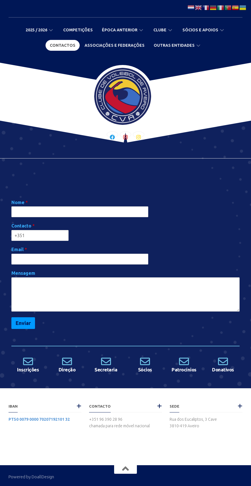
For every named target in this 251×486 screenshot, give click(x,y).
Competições (78, 30)
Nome (19, 202)
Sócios (145, 369)
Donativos (223, 369)
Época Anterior (119, 30)
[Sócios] (145, 361)
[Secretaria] (106, 361)
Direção (67, 369)
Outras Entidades (174, 45)
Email (19, 249)
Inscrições (28, 369)
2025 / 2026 (36, 30)
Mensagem (23, 273)
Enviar (23, 323)
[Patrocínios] (184, 361)
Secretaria (105, 369)
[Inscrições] (28, 361)
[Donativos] (223, 361)
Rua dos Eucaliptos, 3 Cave (193, 419)
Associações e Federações (115, 45)
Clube (159, 30)
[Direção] (67, 361)
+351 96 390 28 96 (105, 419)
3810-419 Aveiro (184, 426)
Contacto (23, 225)
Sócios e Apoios (200, 30)
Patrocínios (184, 369)
